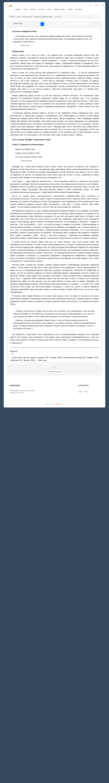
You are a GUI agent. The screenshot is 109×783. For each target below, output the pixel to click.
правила (12, 392)
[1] (22, 342)
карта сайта (30, 390)
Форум (70, 9)
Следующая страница (54, 372)
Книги (25, 9)
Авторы (41, 9)
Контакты (78, 9)
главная (12, 390)
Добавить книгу (59, 9)
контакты (23, 390)
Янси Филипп (27, 17)
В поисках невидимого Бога (42, 17)
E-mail (83, 391)
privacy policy (19, 392)
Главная (18, 9)
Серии (49, 9)
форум (17, 390)
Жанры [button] (32, 9)
